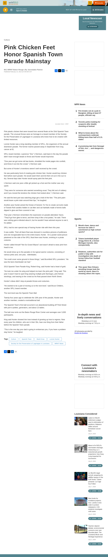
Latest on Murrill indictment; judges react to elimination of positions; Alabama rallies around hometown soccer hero (95, 424)
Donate (100, 3)
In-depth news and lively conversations (89, 316)
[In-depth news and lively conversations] (89, 295)
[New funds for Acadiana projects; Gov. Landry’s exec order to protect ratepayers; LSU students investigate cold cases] (80, 501)
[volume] (11, 10)
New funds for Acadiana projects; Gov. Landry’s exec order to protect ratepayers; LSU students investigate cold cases (95, 505)
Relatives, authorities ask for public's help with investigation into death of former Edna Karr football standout (90, 256)
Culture (7, 40)
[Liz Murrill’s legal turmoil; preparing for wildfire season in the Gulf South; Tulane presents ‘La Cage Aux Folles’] (80, 476)
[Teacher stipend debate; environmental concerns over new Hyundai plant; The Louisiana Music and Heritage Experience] (80, 529)
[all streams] (98, 10)
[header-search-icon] (90, 3)
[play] (5, 10)
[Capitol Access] (89, 54)
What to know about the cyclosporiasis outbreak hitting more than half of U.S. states (90, 136)
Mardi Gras (40, 339)
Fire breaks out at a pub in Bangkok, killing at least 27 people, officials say (89, 113)
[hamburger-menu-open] (5, 3)
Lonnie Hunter (55, 339)
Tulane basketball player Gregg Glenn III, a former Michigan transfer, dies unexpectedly (88, 242)
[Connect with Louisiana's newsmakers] (89, 349)
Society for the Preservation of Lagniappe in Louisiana (30, 343)
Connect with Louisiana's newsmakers (89, 368)
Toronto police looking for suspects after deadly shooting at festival (89, 124)
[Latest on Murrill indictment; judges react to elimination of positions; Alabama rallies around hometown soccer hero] (80, 421)
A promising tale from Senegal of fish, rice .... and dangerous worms (91, 148)
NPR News (79, 104)
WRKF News (59, 343)
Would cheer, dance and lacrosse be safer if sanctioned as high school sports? (89, 228)
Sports (77, 219)
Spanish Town (27, 339)
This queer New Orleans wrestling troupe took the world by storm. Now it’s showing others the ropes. (89, 270)
